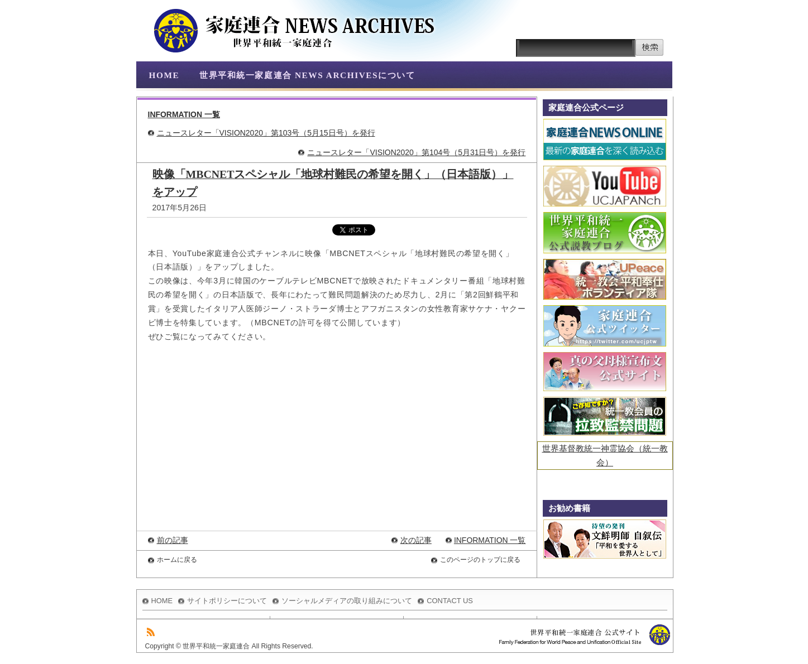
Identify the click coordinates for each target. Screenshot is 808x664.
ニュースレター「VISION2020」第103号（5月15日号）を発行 (266, 132)
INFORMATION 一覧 (184, 114)
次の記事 (416, 540)
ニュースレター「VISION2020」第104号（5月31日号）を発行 (416, 152)
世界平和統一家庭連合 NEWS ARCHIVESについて (307, 75)
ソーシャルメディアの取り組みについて (346, 600)
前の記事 (172, 540)
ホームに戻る (177, 560)
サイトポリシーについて (227, 600)
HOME (164, 75)
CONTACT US (450, 600)
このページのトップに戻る (480, 560)
